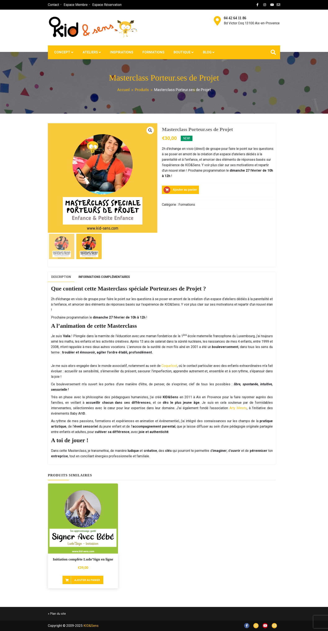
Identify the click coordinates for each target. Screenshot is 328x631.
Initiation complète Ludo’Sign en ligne (83, 559)
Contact (53, 5)
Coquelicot (169, 366)
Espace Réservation (106, 5)
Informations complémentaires (104, 277)
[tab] (61, 277)
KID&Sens (91, 626)
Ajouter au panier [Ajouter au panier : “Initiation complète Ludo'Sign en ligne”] (87, 580)
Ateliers (90, 52)
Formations (153, 52)
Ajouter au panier (185, 189)
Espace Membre (75, 5)
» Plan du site (57, 614)
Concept (62, 52)
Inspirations (121, 52)
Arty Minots (238, 408)
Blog (207, 52)
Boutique (182, 52)
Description (61, 277)
